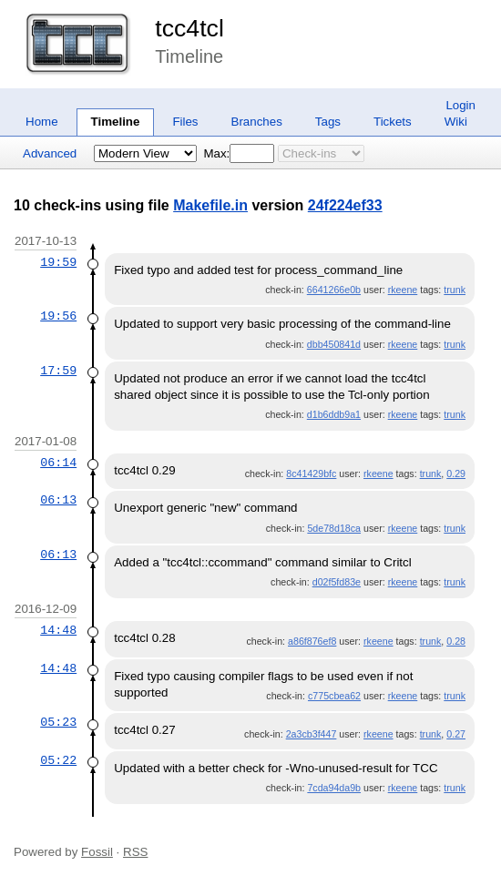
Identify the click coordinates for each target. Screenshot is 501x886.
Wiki (456, 121)
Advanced (50, 153)
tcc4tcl (189, 28)
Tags (328, 121)
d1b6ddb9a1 (334, 414)
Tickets (392, 121)
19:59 (58, 262)
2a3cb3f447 (311, 733)
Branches (256, 121)
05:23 (58, 722)
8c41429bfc (311, 473)
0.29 (455, 473)
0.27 (455, 733)
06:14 (58, 462)
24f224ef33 (345, 205)
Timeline (115, 121)
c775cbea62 (334, 695)
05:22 (58, 760)
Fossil (97, 852)
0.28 (455, 641)
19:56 (58, 316)
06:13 (58, 500)
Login (460, 105)
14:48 (58, 630)
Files (185, 121)
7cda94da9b (334, 787)
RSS (135, 852)
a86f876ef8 (312, 641)
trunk (454, 289)
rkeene (403, 289)
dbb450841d (334, 344)
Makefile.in (210, 205)
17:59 (58, 370)
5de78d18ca (334, 528)
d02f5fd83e (336, 581)
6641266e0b (334, 289)
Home (42, 121)
